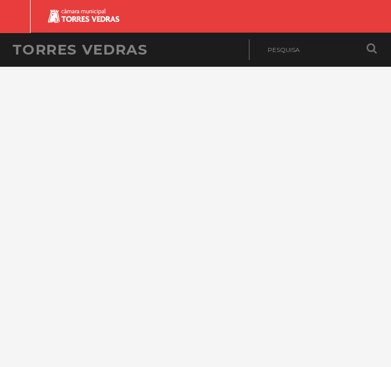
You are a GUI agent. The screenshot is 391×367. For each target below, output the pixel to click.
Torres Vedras (80, 49)
